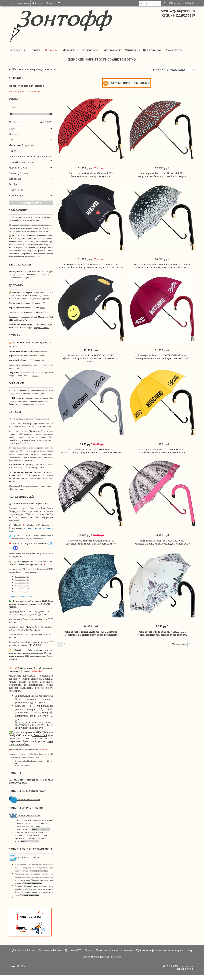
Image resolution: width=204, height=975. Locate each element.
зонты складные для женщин (26, 85)
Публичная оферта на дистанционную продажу (164, 950)
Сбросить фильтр (31, 202)
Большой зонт (112, 50)
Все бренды (18, 50)
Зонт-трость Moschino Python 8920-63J (162, 540)
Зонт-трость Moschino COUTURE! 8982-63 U (162, 449)
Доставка (37, 3)
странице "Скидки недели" (38, 419)
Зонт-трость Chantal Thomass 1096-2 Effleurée (90, 631)
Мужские (70, 50)
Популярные (90, 50)
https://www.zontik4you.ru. (28, 220)
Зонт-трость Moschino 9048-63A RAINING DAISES (162, 264)
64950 (48, 121)
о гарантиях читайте (29, 404)
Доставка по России (23, 950)
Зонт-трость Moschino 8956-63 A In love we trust (91, 264)
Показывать (179, 644)
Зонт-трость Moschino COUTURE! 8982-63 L (90, 449)
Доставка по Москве (50, 950)
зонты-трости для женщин (24, 91)
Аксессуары (175, 50)
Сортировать (157, 69)
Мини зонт (132, 50)
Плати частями (19, 3)
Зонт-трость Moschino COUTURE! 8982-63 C (162, 355)
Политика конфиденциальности (102, 956)
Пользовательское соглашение (114, 950)
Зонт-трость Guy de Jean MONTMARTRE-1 (162, 631)
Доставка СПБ (73, 950)
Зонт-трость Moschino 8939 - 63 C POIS (91, 173)
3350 (16, 121)
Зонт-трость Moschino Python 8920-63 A (91, 540)
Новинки (35, 50)
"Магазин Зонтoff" (184, 966)
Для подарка (153, 50)
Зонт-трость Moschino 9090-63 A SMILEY (91, 355)
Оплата (50, 3)
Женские (52, 50)
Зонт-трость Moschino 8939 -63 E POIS (162, 173)
